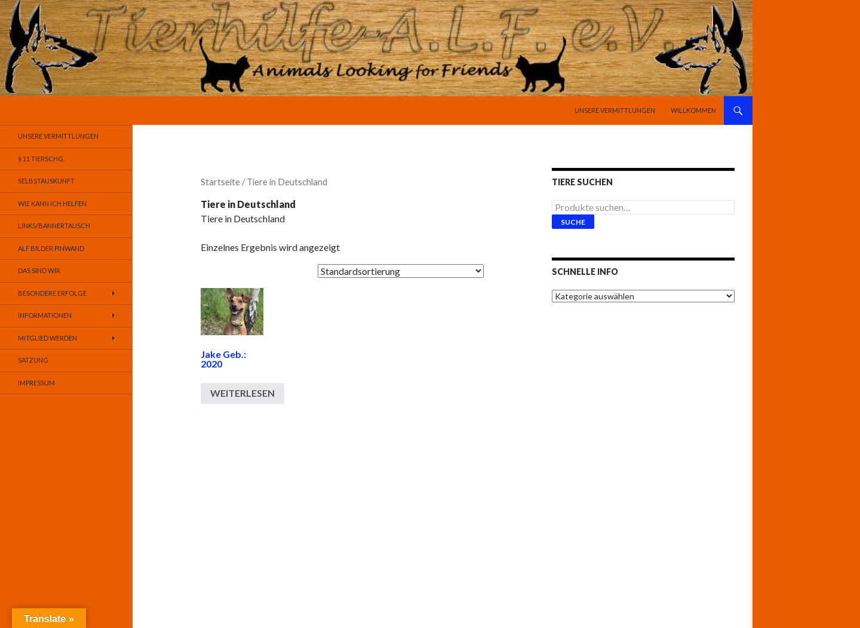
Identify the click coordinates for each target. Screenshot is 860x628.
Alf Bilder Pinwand (51, 248)
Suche (573, 221)
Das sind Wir (39, 270)
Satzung (33, 360)
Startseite (220, 181)
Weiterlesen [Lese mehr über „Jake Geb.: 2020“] (242, 393)
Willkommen (693, 110)
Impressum (36, 383)
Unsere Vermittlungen (615, 110)
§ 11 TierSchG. (41, 159)
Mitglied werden (47, 338)
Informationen (45, 315)
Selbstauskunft (46, 181)
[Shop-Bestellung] (401, 271)
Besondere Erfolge (52, 293)
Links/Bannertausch (54, 225)
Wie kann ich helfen (52, 203)
